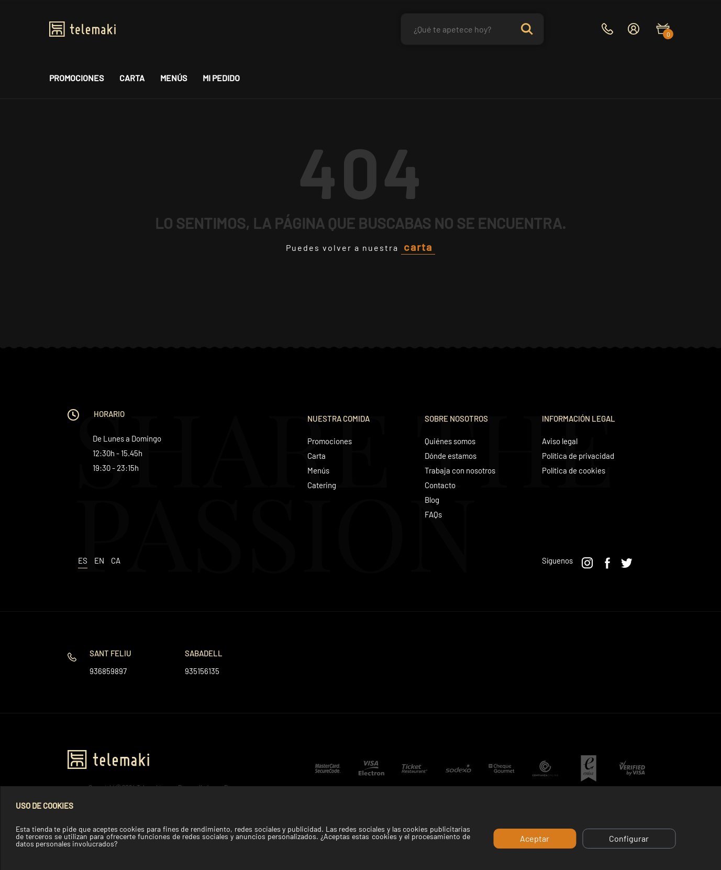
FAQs (433, 514)
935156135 (202, 671)
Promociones (76, 78)
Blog (432, 499)
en (99, 560)
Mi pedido (221, 78)
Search (526, 29)
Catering (321, 485)
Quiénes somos (450, 441)
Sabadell (204, 653)
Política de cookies (573, 470)
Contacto (440, 485)
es (82, 560)
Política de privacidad (578, 455)
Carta (132, 78)
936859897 (108, 671)
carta (418, 246)
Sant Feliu (110, 653)
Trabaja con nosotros (460, 470)
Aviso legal (560, 441)
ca (115, 560)
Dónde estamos (450, 455)
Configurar (629, 838)
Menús (173, 78)
